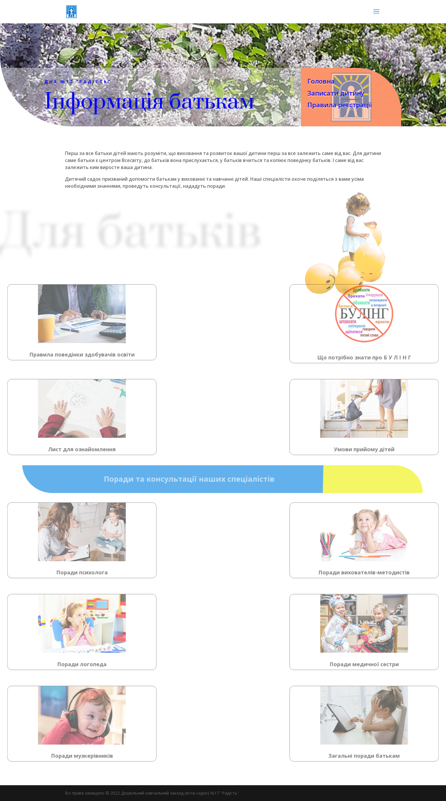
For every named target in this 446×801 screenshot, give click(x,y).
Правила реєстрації (330, 104)
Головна (311, 81)
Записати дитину (326, 93)
